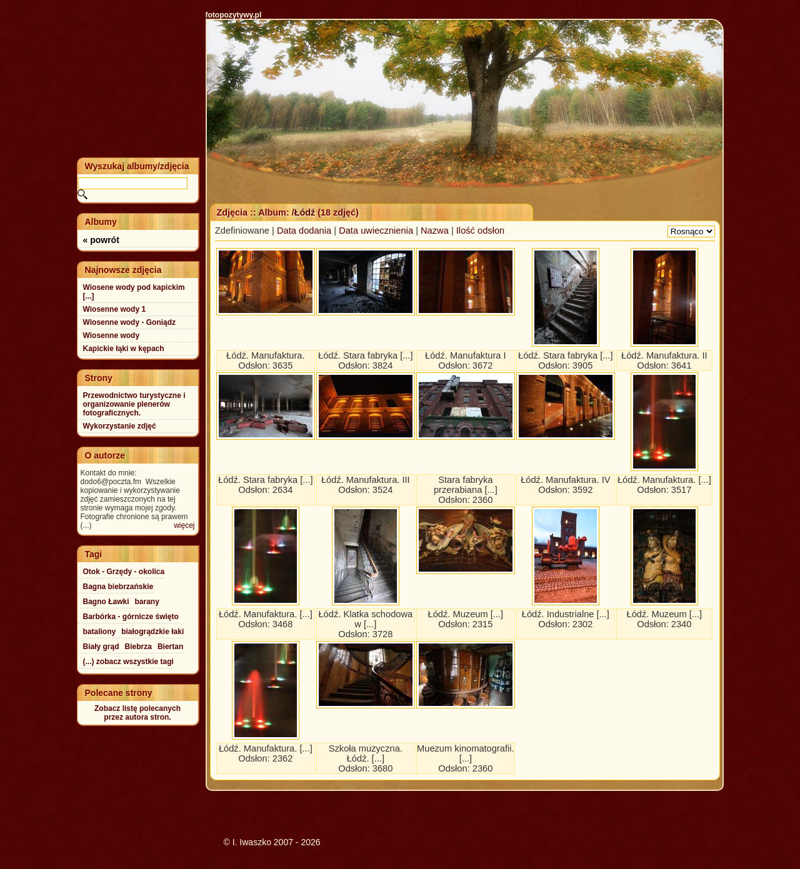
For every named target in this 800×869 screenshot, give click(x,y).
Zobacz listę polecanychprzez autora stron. (137, 713)
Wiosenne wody (111, 335)
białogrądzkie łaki (152, 631)
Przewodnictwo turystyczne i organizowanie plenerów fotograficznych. (134, 404)
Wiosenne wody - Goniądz (129, 322)
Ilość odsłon (480, 231)
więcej (184, 525)
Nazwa (435, 231)
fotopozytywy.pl (234, 15)
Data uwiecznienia (376, 231)
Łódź (305, 212)
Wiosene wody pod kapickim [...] (134, 291)
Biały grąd (101, 646)
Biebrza (138, 646)
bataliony (99, 631)
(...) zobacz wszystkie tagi (128, 661)
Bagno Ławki (106, 601)
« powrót (101, 240)
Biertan (170, 646)
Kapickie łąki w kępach (123, 348)
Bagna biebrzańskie (118, 586)
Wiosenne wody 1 (114, 309)
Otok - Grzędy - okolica (124, 571)
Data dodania (304, 231)
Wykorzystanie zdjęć (119, 426)
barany (147, 601)
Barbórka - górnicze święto (131, 616)
